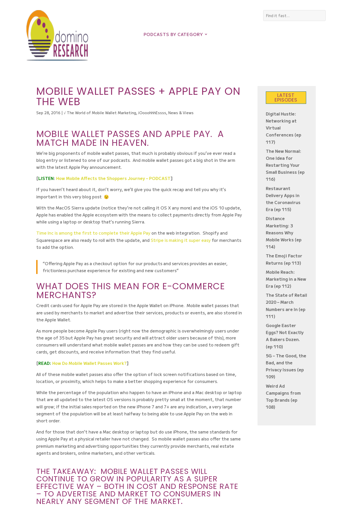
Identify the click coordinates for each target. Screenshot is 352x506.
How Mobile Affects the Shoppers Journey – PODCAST (113, 178)
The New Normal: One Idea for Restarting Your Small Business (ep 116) (285, 165)
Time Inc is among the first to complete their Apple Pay (93, 233)
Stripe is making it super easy (181, 240)
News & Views (181, 112)
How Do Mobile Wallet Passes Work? (89, 363)
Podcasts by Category (173, 34)
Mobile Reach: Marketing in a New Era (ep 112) (286, 279)
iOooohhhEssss (152, 112)
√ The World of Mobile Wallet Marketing (100, 112)
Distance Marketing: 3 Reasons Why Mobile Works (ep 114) (284, 232)
